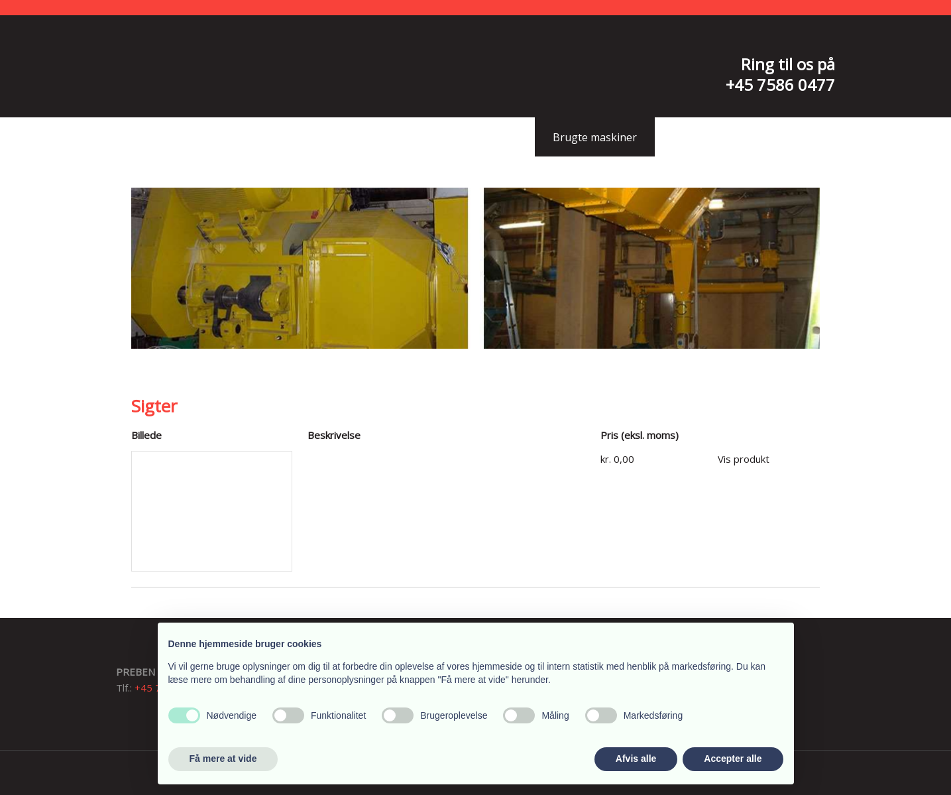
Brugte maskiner (595, 137)
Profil (323, 137)
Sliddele (497, 137)
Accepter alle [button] (732, 758)
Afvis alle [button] (636, 758)
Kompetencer (407, 137)
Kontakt (694, 137)
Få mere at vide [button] (223, 758)
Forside (255, 137)
